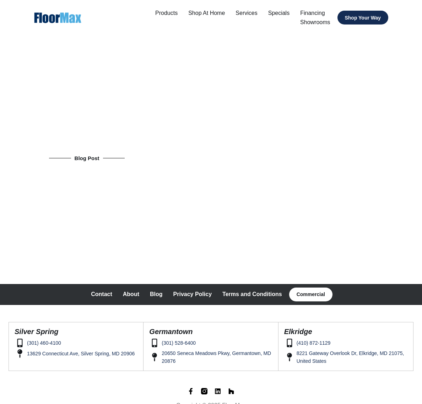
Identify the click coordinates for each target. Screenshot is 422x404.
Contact (101, 294)
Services (248, 13)
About (131, 294)
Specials (280, 13)
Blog (156, 294)
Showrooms (317, 22)
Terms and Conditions (252, 294)
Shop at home (208, 13)
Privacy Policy (192, 294)
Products (168, 13)
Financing (314, 13)
